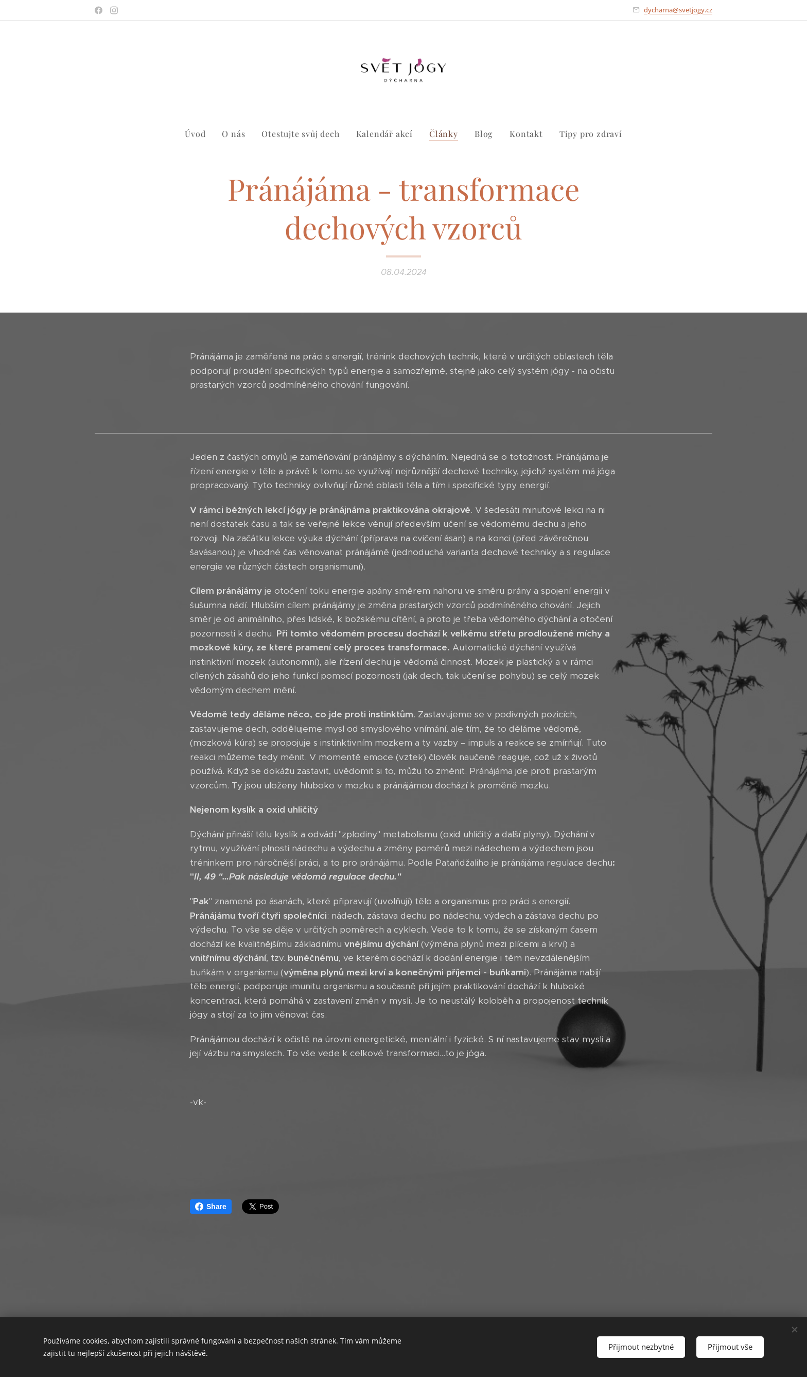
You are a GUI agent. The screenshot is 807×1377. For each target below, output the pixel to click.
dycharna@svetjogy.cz (678, 9)
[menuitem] (199, 134)
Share (210, 1206)
